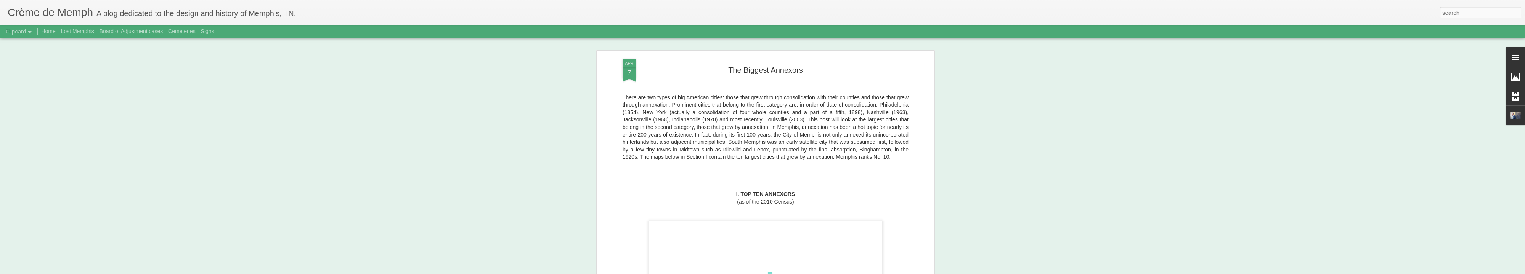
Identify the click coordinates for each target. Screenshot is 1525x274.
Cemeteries (182, 31)
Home (48, 31)
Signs (207, 31)
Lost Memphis (77, 31)
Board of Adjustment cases (131, 31)
